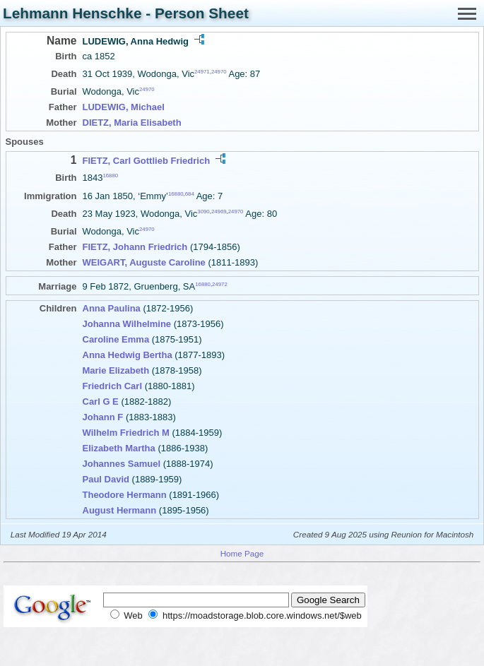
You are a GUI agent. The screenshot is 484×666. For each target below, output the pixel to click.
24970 (219, 72)
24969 (219, 211)
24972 (220, 284)
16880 (110, 175)
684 (189, 193)
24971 (202, 72)
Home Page (242, 553)
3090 (203, 211)
